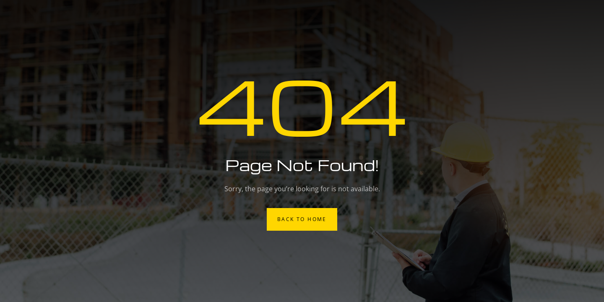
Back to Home (302, 219)
